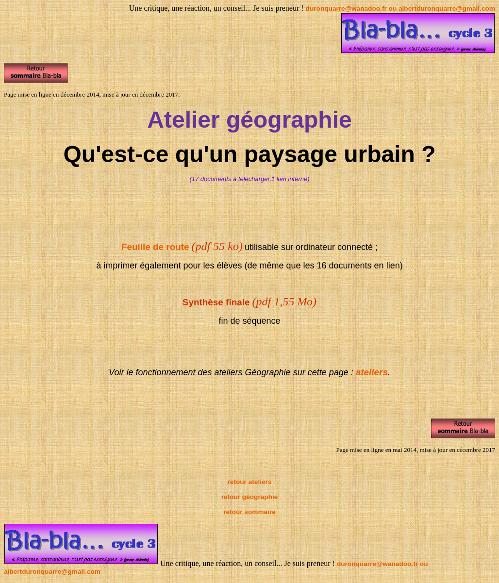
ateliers (372, 372)
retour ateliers (250, 481)
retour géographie (249, 496)
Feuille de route (155, 247)
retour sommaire (249, 512)
